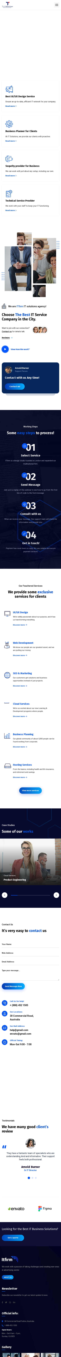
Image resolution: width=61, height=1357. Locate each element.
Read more (11, 106)
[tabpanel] (30, 1155)
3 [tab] (36, 1178)
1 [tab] (29, 1178)
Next (56, 895)
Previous (4, 895)
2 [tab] (32, 1178)
